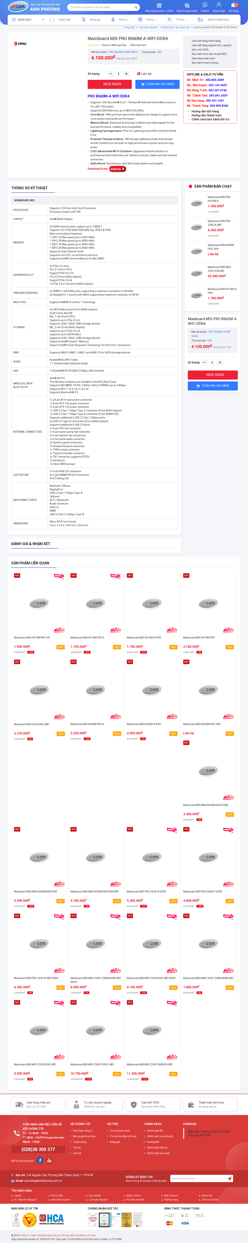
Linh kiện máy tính (148, 27)
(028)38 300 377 (38, 1149)
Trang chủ (129, 27)
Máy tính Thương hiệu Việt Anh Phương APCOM (209, 1133)
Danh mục (24, 19)
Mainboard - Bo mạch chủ (175, 27)
